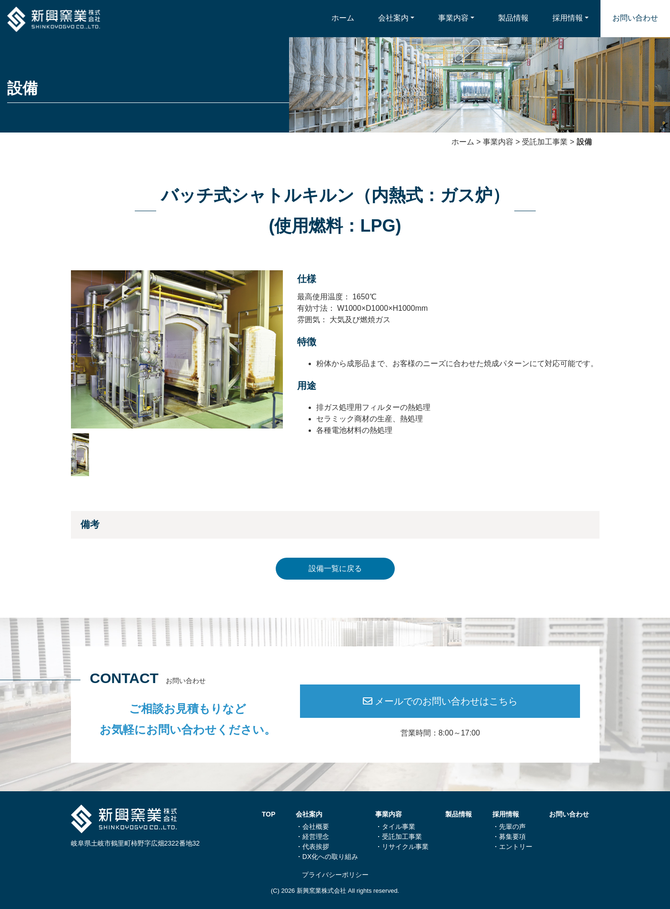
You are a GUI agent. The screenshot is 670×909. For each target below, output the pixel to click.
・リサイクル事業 (402, 846)
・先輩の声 (509, 826)
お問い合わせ (635, 18)
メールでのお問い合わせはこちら (440, 701)
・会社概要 (312, 826)
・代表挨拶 (312, 846)
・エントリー (512, 846)
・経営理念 (312, 836)
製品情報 (513, 18)
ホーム (342, 18)
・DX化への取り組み (327, 856)
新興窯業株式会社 (321, 890)
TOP (269, 814)
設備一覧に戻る (335, 568)
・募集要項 (509, 836)
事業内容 (453, 18)
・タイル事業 (395, 826)
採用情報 (567, 18)
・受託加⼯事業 (398, 836)
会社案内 (393, 18)
